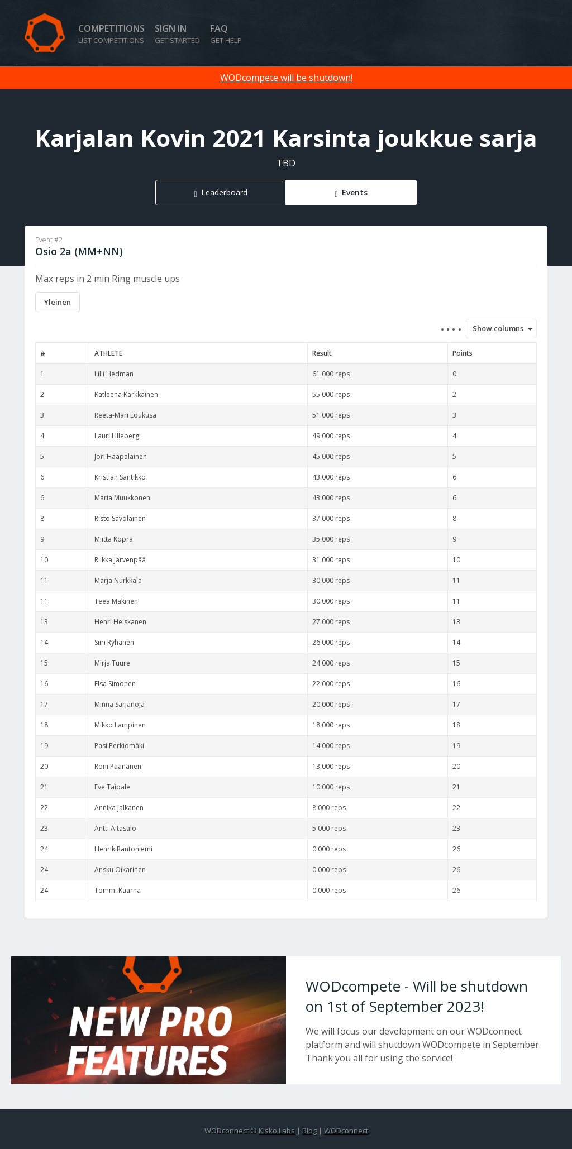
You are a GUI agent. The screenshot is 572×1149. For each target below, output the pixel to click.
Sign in (177, 33)
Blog (309, 1131)
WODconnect (346, 1131)
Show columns (494, 328)
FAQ (226, 33)
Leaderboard (224, 192)
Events (355, 192)
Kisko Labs (277, 1131)
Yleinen (57, 302)
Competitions (111, 33)
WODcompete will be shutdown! (286, 77)
